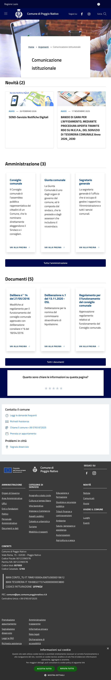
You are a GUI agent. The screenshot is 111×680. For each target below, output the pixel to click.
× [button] (108, 649)
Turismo (33, 526)
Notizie (86, 493)
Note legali (34, 634)
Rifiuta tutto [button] (67, 668)
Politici (5, 514)
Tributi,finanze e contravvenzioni (64, 513)
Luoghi (86, 517)
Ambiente (61, 520)
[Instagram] (88, 14)
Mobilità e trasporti (38, 531)
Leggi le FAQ (8, 638)
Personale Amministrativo (9, 521)
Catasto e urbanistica (39, 521)
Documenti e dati (10, 528)
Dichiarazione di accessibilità (37, 641)
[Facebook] (81, 14)
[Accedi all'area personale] (99, 4)
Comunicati (88, 498)
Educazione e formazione (62, 495)
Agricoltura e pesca (65, 540)
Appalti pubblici (36, 516)
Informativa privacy (38, 629)
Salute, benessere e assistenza (65, 528)
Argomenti (43, 47)
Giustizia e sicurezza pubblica (66, 504)
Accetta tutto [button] (44, 668)
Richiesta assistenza (12, 643)
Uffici (4, 503)
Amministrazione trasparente (37, 621)
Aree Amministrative (12, 498)
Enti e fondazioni (10, 508)
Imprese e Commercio (39, 511)
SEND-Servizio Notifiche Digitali (28, 117)
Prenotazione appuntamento (9, 621)
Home (31, 47)
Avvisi (12, 111)
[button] (55, 675)
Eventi (86, 523)
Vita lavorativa (36, 505)
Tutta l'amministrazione (55, 263)
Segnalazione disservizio (8, 631)
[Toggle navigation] (6, 13)
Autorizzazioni (63, 535)
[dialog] (55, 663)
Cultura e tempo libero (40, 500)
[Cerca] (105, 14)
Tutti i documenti (55, 362)
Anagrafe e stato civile (40, 495)
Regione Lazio (11, 4)
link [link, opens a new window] (83, 662)
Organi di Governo (11, 493)
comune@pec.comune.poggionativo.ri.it (27, 594)
